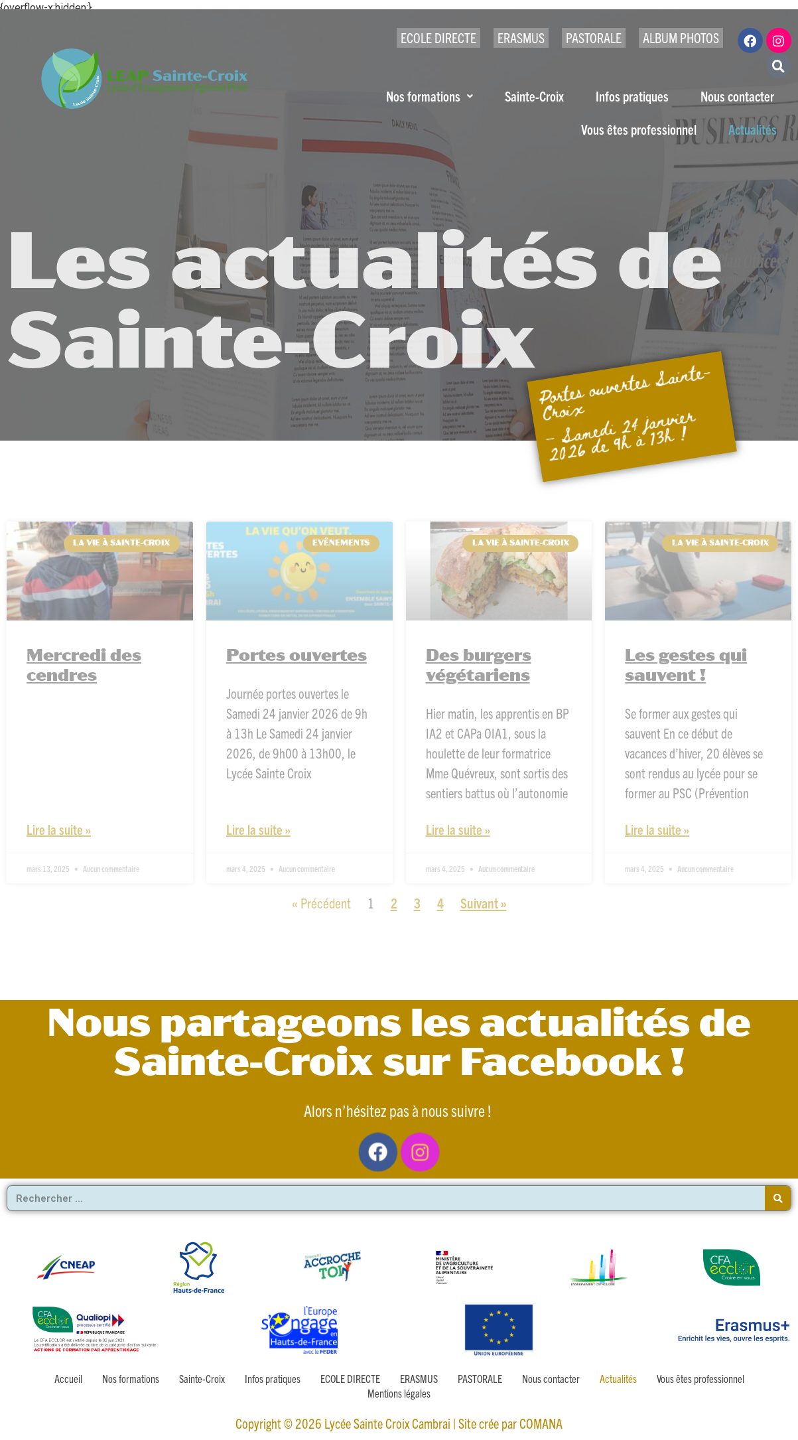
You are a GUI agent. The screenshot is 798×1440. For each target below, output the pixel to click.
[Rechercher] (778, 1198)
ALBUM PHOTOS (681, 37)
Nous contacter (737, 96)
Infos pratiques (632, 96)
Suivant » (483, 902)
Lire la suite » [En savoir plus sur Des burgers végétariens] (458, 829)
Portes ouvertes (296, 656)
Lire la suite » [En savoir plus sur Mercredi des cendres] (59, 829)
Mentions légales (399, 1393)
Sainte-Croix (534, 96)
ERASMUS (521, 37)
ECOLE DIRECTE (438, 37)
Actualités (752, 129)
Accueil (68, 1378)
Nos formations (429, 96)
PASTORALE (594, 37)
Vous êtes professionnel (639, 129)
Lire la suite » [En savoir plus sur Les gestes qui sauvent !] (657, 829)
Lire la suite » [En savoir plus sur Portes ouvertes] (258, 829)
